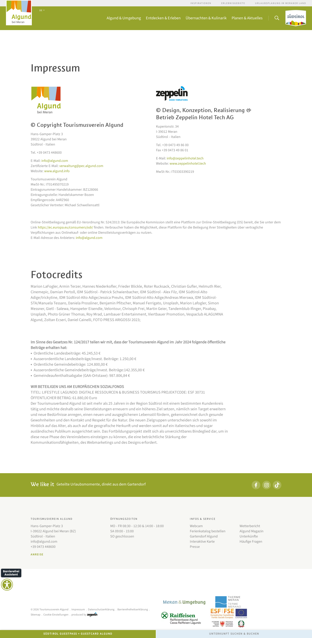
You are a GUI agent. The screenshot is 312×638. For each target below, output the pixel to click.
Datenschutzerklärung (101, 610)
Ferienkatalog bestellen (207, 531)
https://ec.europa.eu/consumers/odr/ (65, 227)
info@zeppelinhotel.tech (185, 158)
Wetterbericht (250, 526)
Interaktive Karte (202, 541)
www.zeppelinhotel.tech (188, 163)
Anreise (37, 555)
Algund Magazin (251, 531)
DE (41, 10)
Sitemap (35, 615)
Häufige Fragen (251, 541)
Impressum (78, 610)
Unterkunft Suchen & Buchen (234, 634)
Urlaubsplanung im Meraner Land (280, 3)
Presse (195, 546)
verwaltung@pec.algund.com (81, 165)
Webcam (196, 526)
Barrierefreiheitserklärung (132, 610)
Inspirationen (200, 3)
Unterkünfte (249, 536)
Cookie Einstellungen (55, 615)
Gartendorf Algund (204, 536)
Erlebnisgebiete (233, 3)
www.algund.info (57, 171)
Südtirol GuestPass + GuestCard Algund (77, 634)
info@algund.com (54, 160)
